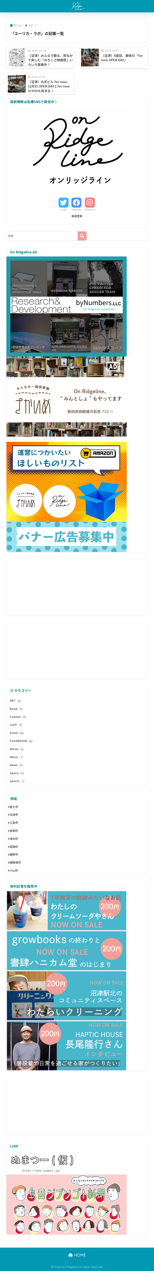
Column (18, 717)
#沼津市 (13, 815)
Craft (16, 725)
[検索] (82, 235)
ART (16, 700)
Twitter (63, 209)
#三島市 (13, 823)
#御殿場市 (14, 862)
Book (16, 709)
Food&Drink (21, 741)
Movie (17, 749)
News (17, 765)
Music (17, 757)
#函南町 (13, 847)
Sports (18, 781)
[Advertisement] (77, 587)
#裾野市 (13, 854)
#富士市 (13, 807)
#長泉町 (13, 831)
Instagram (89, 209)
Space (17, 773)
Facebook (76, 209)
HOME (77, 1255)
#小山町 (13, 870)
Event (17, 733)
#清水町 (13, 839)
